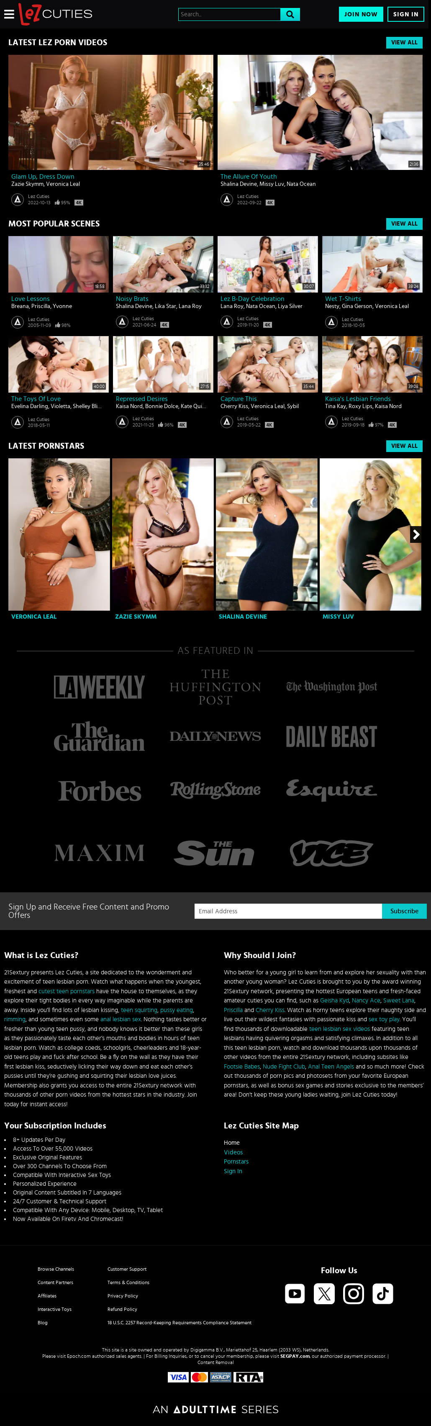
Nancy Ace (366, 1000)
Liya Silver (290, 306)
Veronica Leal (63, 184)
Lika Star (165, 306)
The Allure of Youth (249, 176)
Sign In (405, 14)
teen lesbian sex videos (339, 1029)
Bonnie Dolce (161, 406)
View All (404, 43)
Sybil (293, 406)
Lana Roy (190, 306)
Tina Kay (335, 406)
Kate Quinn (195, 406)
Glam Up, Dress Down (42, 176)
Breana (20, 306)
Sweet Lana (398, 1000)
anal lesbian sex (120, 1019)
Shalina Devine (239, 184)
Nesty (332, 306)
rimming (15, 1019)
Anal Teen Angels (331, 1067)
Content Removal (216, 1362)
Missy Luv (271, 184)
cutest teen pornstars (66, 991)
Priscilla (40, 306)
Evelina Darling (29, 406)
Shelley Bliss (88, 406)
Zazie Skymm (27, 184)
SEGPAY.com (295, 1356)
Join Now (361, 14)
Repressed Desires (142, 399)
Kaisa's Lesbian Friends (358, 399)
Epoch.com (79, 1356)
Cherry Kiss (234, 406)
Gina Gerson (357, 306)
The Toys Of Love (36, 399)
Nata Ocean (301, 184)
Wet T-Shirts (343, 298)
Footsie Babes (242, 1067)
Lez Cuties (38, 196)
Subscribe (404, 911)
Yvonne (62, 306)
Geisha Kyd (334, 1000)
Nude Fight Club (284, 1067)
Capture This (239, 399)
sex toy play (384, 1019)
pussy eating (176, 1010)
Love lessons (30, 298)
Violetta (60, 406)
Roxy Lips (360, 406)
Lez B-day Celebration (253, 298)
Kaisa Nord (129, 406)
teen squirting (139, 1010)
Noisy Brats (132, 298)
